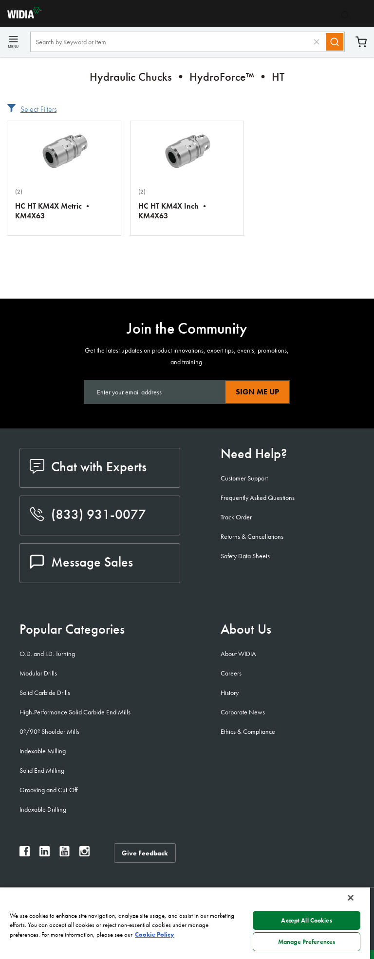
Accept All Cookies (306, 920)
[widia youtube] (64, 854)
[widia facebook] (24, 854)
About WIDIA (238, 653)
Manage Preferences (306, 942)
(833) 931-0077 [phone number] (88, 514)
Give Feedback (145, 853)
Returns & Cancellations (252, 536)
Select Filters (38, 109)
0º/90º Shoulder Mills (49, 731)
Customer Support (244, 478)
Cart (361, 42)
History (230, 692)
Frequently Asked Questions (258, 497)
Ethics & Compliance (248, 731)
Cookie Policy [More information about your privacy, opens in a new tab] (154, 934)
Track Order (236, 517)
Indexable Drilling (42, 809)
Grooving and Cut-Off (48, 789)
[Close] (351, 898)
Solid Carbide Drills (44, 692)
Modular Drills (38, 673)
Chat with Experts (88, 466)
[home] (20, 16)
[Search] (334, 42)
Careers (231, 673)
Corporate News (243, 712)
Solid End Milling (41, 770)
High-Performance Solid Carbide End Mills (75, 712)
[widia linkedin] (44, 854)
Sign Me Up (257, 392)
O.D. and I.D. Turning (47, 653)
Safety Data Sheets (245, 555)
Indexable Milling (42, 750)
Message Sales (81, 561)
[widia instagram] (84, 854)
